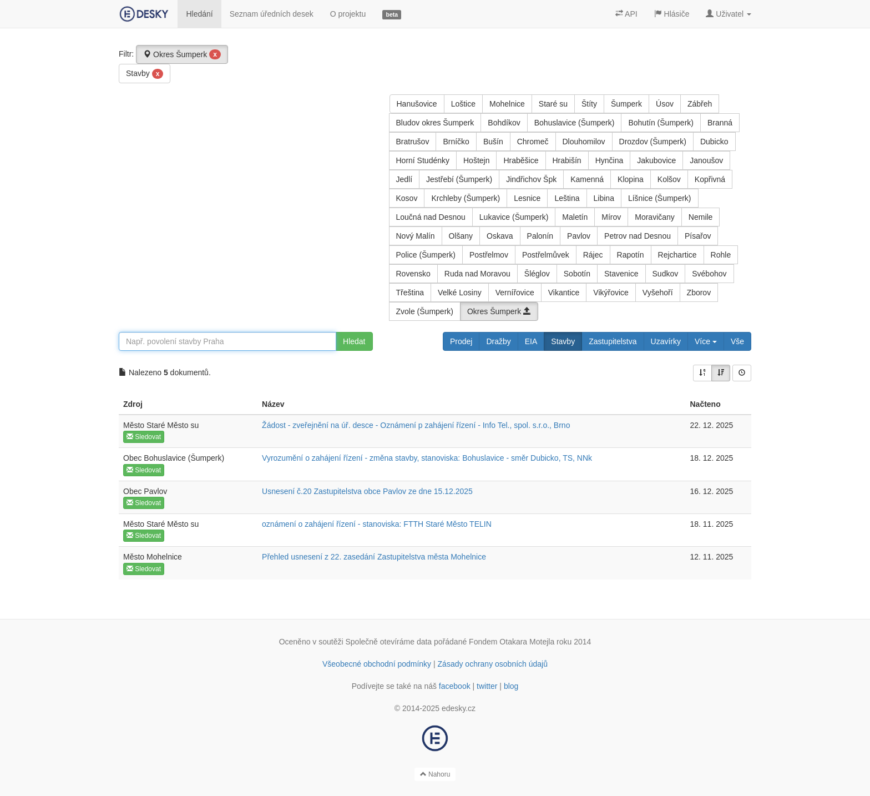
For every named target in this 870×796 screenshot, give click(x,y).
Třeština (410, 292)
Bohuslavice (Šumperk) (574, 122)
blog (511, 686)
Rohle (721, 254)
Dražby (498, 341)
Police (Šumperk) (426, 254)
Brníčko (456, 141)
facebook (455, 686)
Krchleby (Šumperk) (465, 198)
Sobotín (577, 273)
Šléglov (537, 273)
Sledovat (144, 437)
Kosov (407, 198)
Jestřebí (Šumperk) (459, 179)
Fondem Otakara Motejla (511, 641)
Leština (566, 198)
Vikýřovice (611, 292)
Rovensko (413, 273)
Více (706, 341)
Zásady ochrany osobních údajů (493, 663)
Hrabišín (567, 160)
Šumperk (626, 103)
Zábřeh (699, 103)
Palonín (540, 235)
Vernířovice (514, 292)
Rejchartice (677, 254)
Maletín (575, 217)
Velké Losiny (460, 292)
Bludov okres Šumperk (435, 122)
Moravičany (655, 217)
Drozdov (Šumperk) (652, 141)
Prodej (461, 341)
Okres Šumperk (182, 54)
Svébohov (709, 273)
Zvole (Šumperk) (424, 311)
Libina (604, 198)
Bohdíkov (504, 122)
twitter (487, 686)
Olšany (461, 235)
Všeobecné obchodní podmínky (376, 663)
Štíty (589, 103)
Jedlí (404, 179)
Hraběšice (520, 160)
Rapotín (630, 254)
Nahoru (435, 774)
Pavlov (578, 235)
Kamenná (587, 179)
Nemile (701, 217)
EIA (531, 341)
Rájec (593, 254)
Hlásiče (672, 13)
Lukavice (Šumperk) (514, 217)
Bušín (493, 141)
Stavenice (621, 273)
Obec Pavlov (145, 491)
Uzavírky (666, 341)
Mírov (611, 217)
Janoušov (706, 160)
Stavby (144, 74)
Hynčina (609, 160)
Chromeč (533, 141)
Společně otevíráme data (389, 641)
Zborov (699, 292)
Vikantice (564, 292)
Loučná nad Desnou (431, 217)
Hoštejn (476, 160)
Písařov (698, 235)
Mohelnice (507, 103)
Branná (719, 122)
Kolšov (669, 179)
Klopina (631, 179)
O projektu (348, 13)
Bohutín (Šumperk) (661, 122)
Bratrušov (412, 141)
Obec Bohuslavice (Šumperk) (173, 458)
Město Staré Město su (161, 425)
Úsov (665, 103)
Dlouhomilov (584, 141)
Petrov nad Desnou (637, 235)
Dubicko (714, 141)
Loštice (463, 103)
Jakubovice (656, 160)
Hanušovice (417, 103)
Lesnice (527, 198)
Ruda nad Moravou (477, 273)
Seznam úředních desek (271, 13)
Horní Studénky (423, 160)
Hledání (199, 13)
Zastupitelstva (612, 341)
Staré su (553, 103)
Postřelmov (488, 254)
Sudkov (665, 273)
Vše (737, 341)
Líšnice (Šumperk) (659, 198)
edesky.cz (459, 708)
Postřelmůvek (545, 254)
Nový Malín (415, 235)
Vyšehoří (658, 292)
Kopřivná (710, 179)
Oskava (500, 235)
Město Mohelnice (152, 556)
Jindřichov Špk (531, 179)
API (626, 13)
